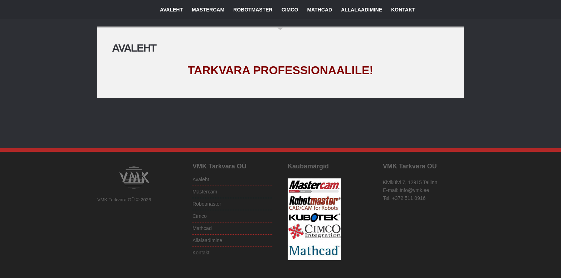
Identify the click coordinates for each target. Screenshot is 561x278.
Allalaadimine (361, 9)
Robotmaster (253, 9)
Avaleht (171, 9)
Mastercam (208, 9)
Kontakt (403, 9)
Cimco (290, 9)
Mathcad (319, 9)
